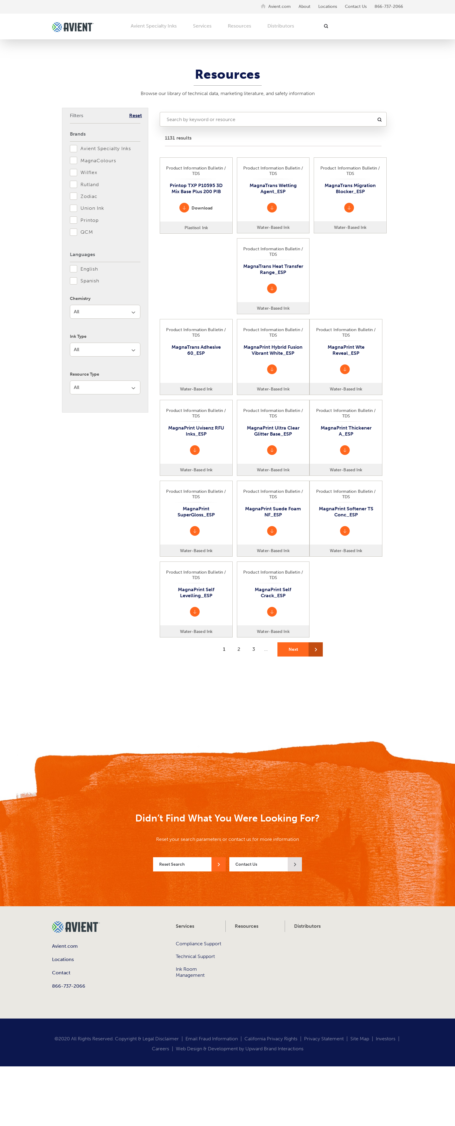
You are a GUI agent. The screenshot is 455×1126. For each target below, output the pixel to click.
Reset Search (172, 864)
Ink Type (78, 335)
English (89, 269)
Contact (61, 973)
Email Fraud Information (211, 1039)
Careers (160, 1049)
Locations (327, 6)
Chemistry (80, 298)
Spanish (89, 281)
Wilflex (88, 172)
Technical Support (195, 956)
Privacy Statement (324, 1039)
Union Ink (92, 208)
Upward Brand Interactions (274, 1049)
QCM (86, 232)
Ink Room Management (190, 972)
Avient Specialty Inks (154, 26)
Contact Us (356, 6)
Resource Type (84, 373)
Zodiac (88, 196)
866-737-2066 (389, 6)
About (304, 6)
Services (202, 26)
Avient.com (279, 6)
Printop (89, 220)
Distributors (280, 26)
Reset (135, 115)
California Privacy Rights (270, 1039)
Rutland (89, 184)
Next (293, 649)
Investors (385, 1039)
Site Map (359, 1039)
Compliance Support (198, 944)
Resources (239, 26)
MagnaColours (98, 160)
